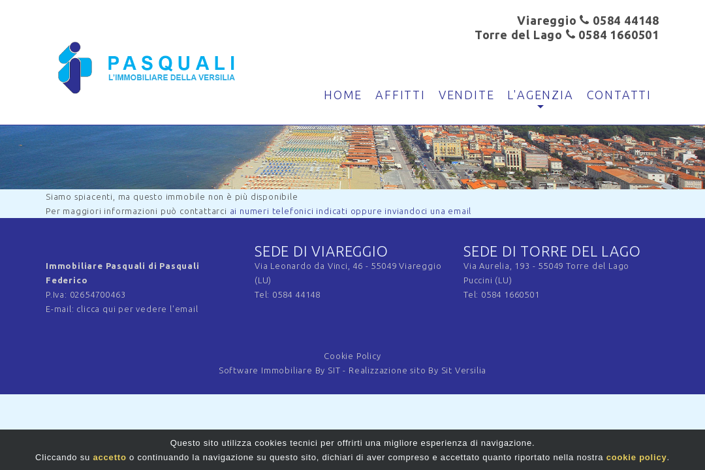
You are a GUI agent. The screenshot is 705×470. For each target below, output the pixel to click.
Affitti (400, 94)
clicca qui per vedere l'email (137, 308)
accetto (110, 459)
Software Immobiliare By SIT (280, 370)
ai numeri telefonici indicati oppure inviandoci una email (351, 210)
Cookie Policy (352, 355)
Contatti (619, 94)
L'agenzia (540, 94)
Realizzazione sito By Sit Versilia (417, 370)
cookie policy (636, 459)
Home (343, 94)
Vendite (467, 94)
